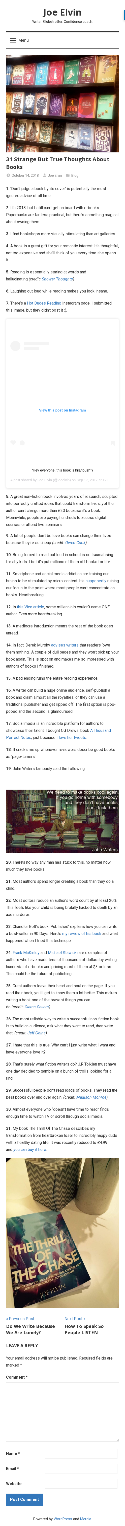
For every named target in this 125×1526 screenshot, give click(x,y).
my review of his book (81, 933)
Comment (16, 1377)
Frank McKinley (26, 952)
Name (13, 1453)
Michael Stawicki (63, 952)
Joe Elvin (62, 12)
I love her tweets (71, 737)
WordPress (63, 1519)
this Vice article (30, 607)
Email (12, 1468)
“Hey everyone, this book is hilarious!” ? (62, 470)
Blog (74, 175)
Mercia (85, 1519)
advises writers (65, 645)
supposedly (95, 580)
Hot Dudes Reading (44, 303)
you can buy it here (29, 1149)
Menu (19, 40)
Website (14, 1483)
